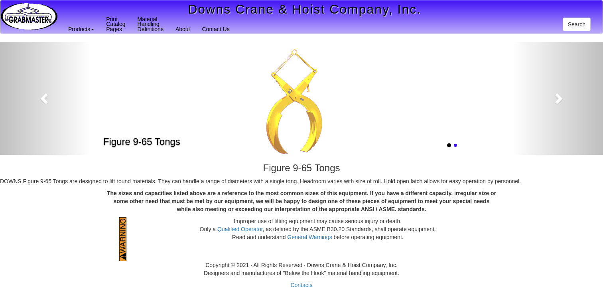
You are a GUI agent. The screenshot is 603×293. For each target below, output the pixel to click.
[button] (45, 98)
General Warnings (309, 237)
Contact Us (215, 29)
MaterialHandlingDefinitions (151, 24)
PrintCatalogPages (115, 24)
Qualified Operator (240, 229)
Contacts (301, 285)
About (182, 29)
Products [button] (81, 29)
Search (576, 24)
